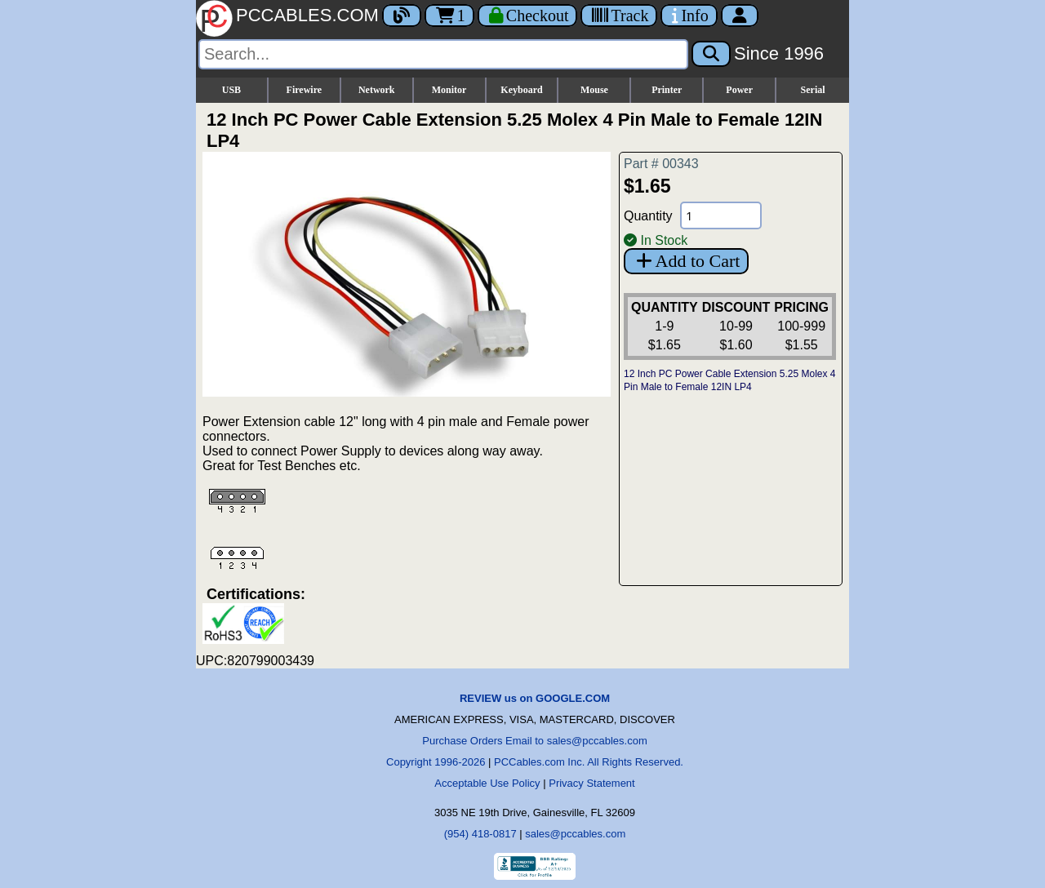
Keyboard (521, 89)
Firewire (304, 89)
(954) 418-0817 (480, 834)
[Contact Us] (688, 15)
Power (739, 89)
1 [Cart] (449, 15)
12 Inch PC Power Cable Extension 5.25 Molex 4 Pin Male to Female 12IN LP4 (729, 380)
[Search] (443, 54)
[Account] (739, 15)
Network (376, 89)
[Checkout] (528, 15)
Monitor (449, 89)
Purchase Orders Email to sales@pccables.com (534, 741)
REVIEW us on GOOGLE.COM (535, 698)
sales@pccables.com (575, 834)
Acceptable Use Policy (487, 783)
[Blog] (401, 15)
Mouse (594, 89)
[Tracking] (618, 15)
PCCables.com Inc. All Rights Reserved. (588, 762)
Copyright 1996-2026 (435, 762)
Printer (666, 89)
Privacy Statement (592, 783)
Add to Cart (686, 261)
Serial (813, 89)
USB (231, 89)
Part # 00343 (661, 164)
